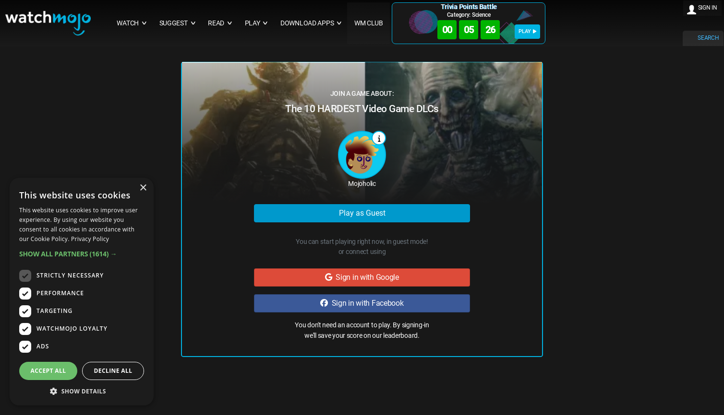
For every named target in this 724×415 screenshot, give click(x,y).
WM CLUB (368, 23)
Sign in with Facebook (361, 303)
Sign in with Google (362, 277)
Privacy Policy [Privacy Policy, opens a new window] (90, 239)
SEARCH (708, 38)
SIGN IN (707, 7)
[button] (81, 254)
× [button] (142, 188)
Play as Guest (362, 213)
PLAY (527, 31)
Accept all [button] (48, 371)
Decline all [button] (113, 371)
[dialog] (82, 291)
